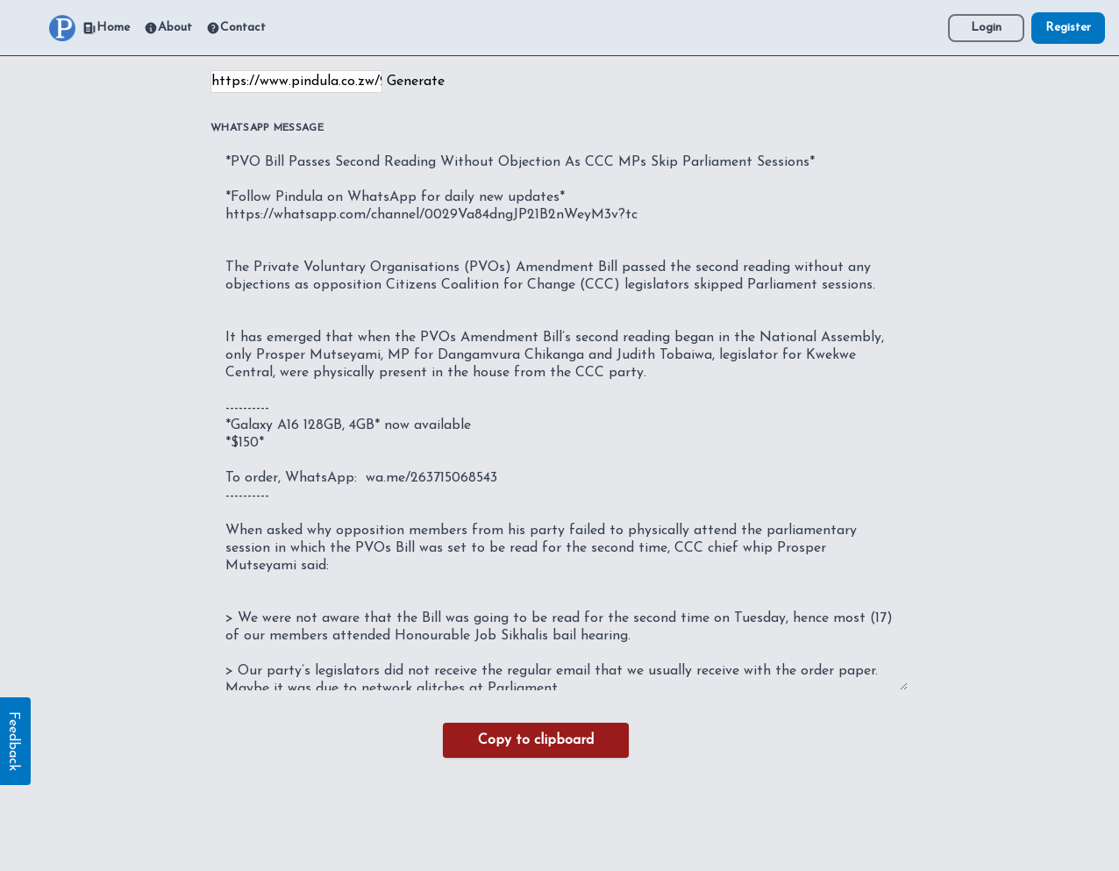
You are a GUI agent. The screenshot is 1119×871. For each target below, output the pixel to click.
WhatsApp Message (267, 128)
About (168, 28)
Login (986, 27)
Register (1068, 27)
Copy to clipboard (536, 740)
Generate (416, 82)
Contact (236, 28)
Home (106, 28)
